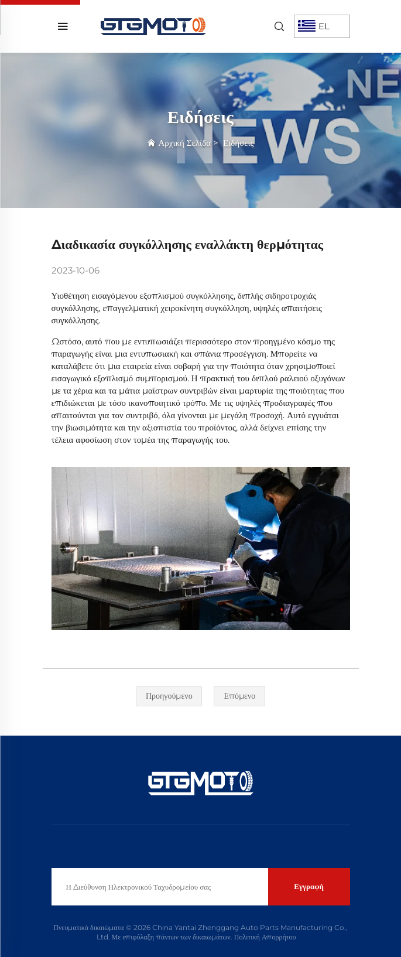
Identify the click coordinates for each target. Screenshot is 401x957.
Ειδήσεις (238, 142)
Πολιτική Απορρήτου (265, 936)
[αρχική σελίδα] (153, 25)
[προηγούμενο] (169, 696)
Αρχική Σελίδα (184, 142)
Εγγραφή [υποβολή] (309, 886)
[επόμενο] (239, 696)
